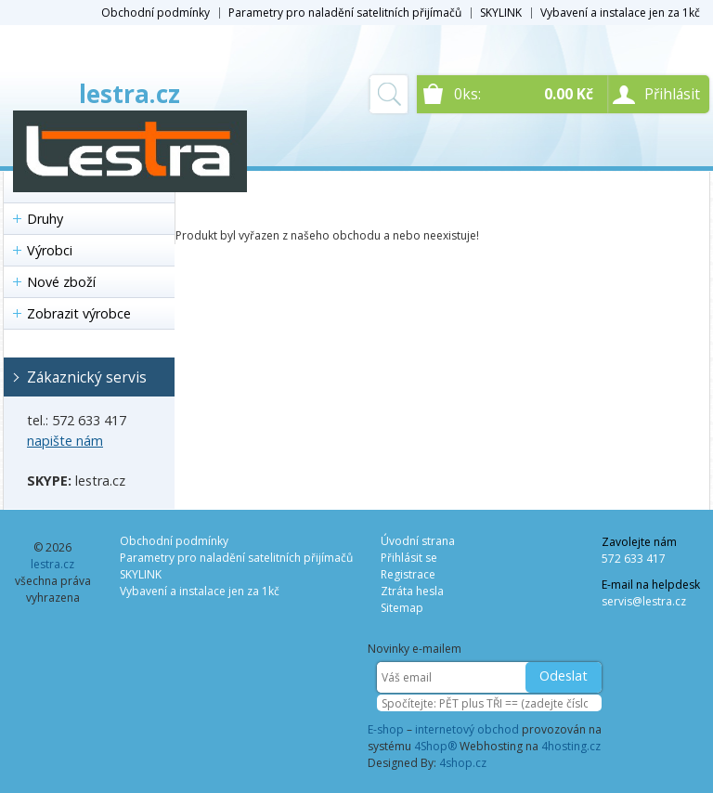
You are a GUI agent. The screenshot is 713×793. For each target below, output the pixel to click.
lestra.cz (129, 93)
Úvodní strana (418, 541)
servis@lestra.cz (644, 601)
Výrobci (49, 250)
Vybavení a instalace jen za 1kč (620, 12)
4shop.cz (462, 763)
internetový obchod (467, 729)
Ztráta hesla (412, 591)
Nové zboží (61, 282)
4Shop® (435, 746)
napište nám (65, 440)
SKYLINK (501, 12)
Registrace (408, 574)
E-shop (386, 729)
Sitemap (402, 608)
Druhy (45, 219)
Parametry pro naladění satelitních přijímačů (344, 12)
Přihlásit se (409, 558)
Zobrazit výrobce (79, 313)
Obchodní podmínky (155, 12)
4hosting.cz (571, 746)
